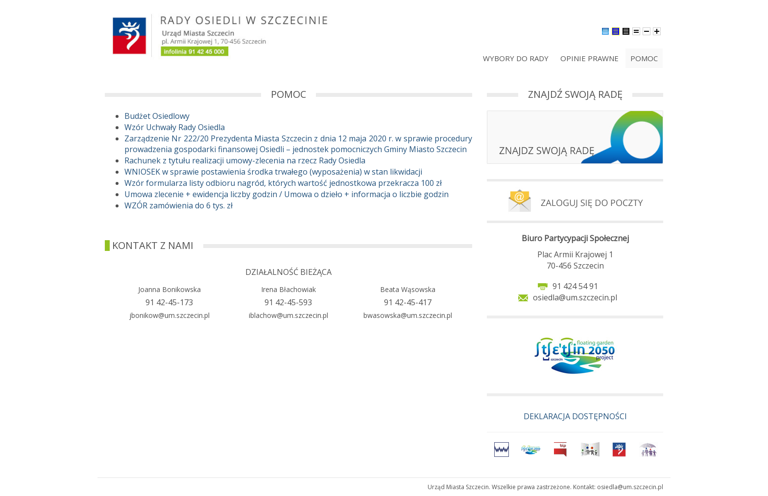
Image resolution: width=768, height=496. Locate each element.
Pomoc (644, 58)
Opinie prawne (589, 58)
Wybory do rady (516, 58)
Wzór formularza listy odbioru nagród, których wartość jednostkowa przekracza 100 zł (283, 183)
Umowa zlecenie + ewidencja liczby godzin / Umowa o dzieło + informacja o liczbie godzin (286, 194)
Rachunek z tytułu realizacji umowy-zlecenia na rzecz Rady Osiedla (244, 160)
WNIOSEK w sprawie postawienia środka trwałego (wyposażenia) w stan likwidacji (273, 171)
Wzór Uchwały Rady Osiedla (174, 127)
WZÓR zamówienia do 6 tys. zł (178, 205)
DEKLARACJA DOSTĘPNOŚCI (575, 416)
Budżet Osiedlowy (157, 116)
